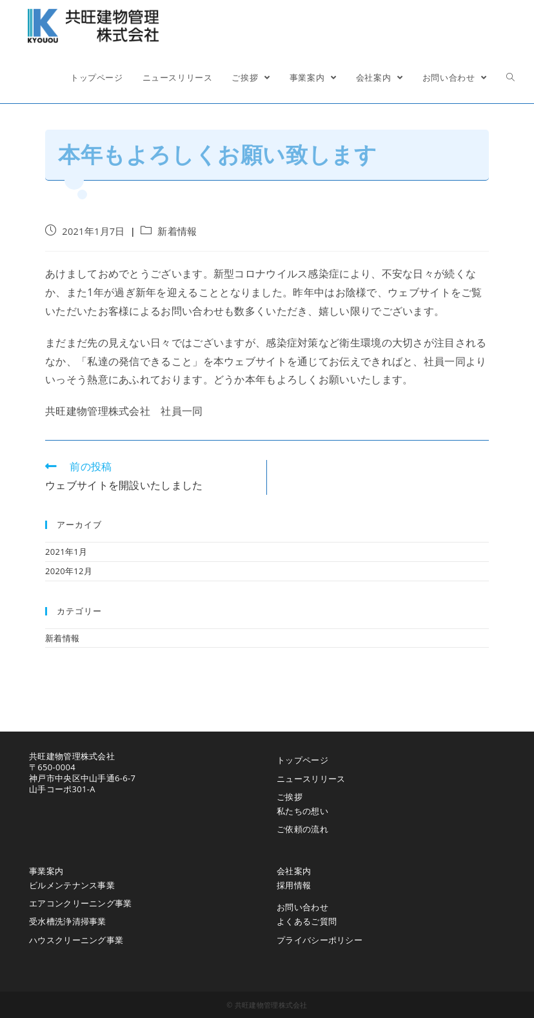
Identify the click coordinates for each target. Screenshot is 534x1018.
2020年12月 (68, 571)
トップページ (302, 760)
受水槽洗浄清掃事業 (67, 921)
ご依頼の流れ (302, 829)
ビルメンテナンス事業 (72, 885)
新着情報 (177, 231)
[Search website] (510, 77)
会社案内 (294, 871)
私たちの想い (302, 811)
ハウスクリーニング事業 (76, 940)
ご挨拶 (289, 797)
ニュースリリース (311, 778)
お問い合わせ (302, 907)
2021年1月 (66, 551)
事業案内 (46, 871)
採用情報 (294, 885)
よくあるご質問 (307, 921)
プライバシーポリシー (319, 940)
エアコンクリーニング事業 (80, 903)
